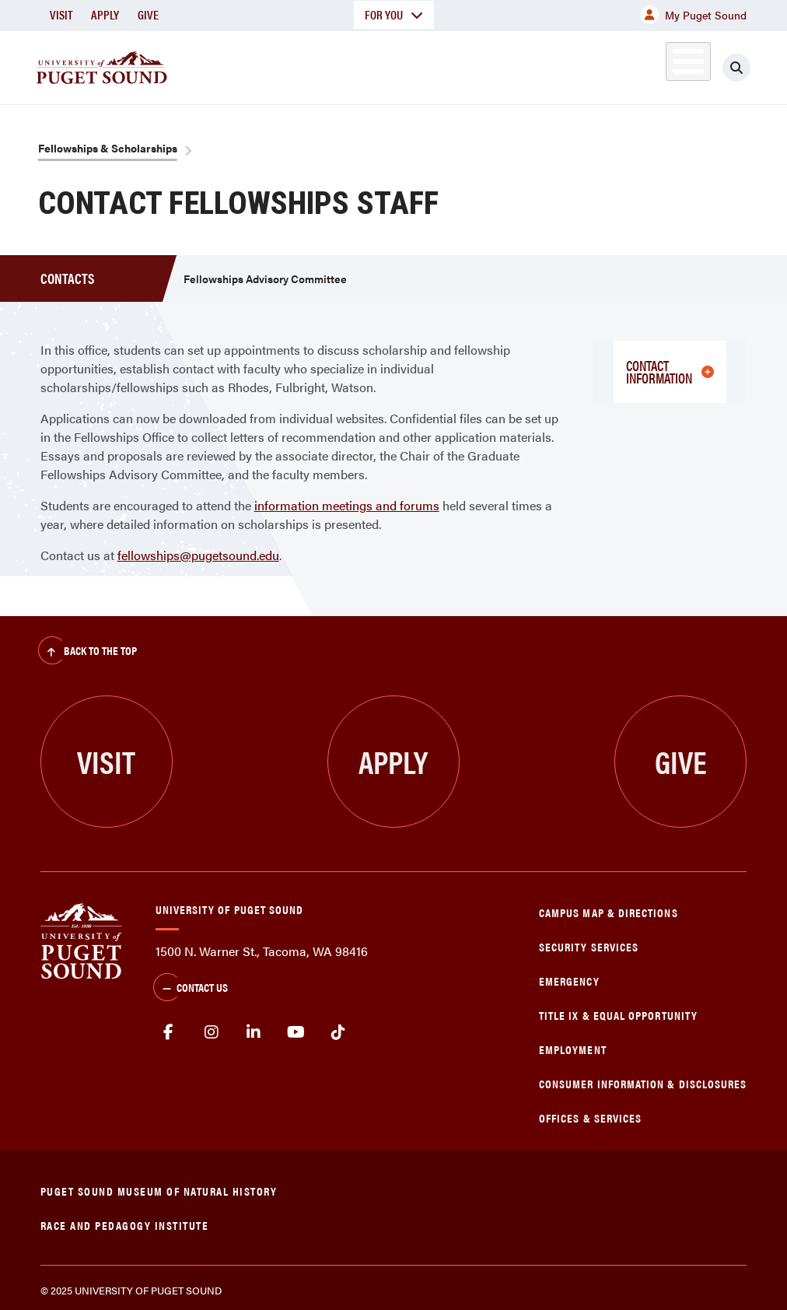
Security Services (588, 946)
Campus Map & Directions (608, 912)
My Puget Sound (693, 14)
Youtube (296, 1032)
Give (148, 14)
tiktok (338, 1032)
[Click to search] (736, 68)
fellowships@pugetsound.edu (198, 555)
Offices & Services (590, 1117)
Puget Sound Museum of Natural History (159, 1190)
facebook (169, 1032)
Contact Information (670, 371)
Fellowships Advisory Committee (265, 278)
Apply (105, 14)
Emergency (569, 980)
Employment (573, 1049)
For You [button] (394, 14)
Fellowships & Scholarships (107, 148)
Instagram (211, 1032)
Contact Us (190, 988)
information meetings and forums (346, 505)
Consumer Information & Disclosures (643, 1083)
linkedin (254, 1032)
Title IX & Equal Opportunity (618, 1015)
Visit (61, 14)
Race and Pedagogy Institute (124, 1225)
